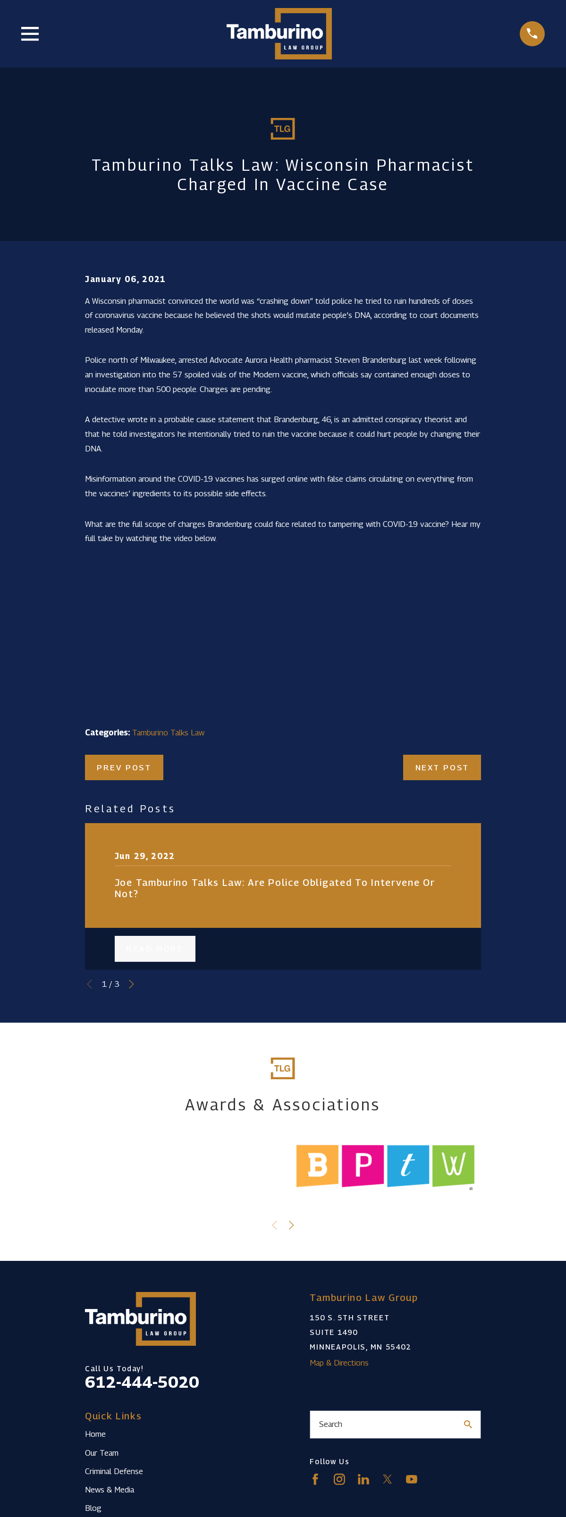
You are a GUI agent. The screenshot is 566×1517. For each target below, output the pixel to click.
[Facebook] (315, 1479)
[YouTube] (411, 1479)
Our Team (101, 1453)
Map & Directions (339, 1362)
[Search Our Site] (468, 1424)
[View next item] (131, 984)
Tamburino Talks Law (168, 732)
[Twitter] (387, 1479)
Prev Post (124, 767)
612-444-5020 (142, 1382)
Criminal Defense (114, 1471)
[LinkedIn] (363, 1479)
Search (330, 1424)
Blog (93, 1508)
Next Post (442, 767)
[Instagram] (339, 1479)
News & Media (109, 1489)
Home (95, 1434)
